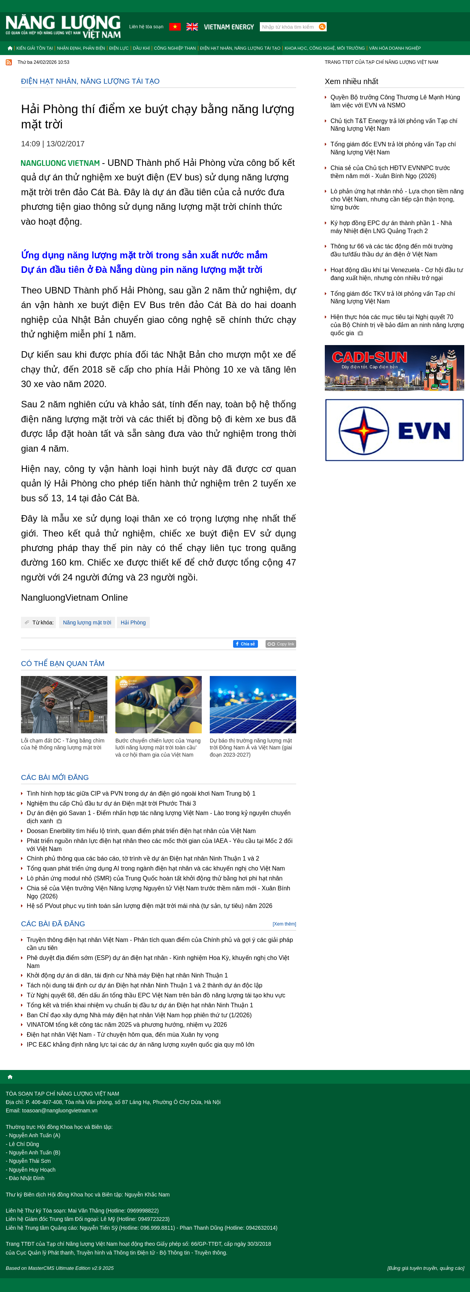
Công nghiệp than (175, 48)
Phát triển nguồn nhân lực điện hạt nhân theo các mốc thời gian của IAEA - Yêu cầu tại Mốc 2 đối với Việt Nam (160, 845)
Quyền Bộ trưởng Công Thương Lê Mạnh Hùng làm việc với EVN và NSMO (395, 101)
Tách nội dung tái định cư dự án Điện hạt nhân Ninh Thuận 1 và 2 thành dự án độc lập (145, 985)
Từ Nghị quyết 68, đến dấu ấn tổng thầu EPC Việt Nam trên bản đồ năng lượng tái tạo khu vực (156, 995)
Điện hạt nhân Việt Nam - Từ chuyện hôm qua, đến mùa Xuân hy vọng (123, 1034)
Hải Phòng (133, 622)
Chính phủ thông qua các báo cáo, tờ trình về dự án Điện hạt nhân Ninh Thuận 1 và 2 (143, 858)
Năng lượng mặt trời (87, 622)
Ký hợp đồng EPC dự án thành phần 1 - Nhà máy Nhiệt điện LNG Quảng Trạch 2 (391, 227)
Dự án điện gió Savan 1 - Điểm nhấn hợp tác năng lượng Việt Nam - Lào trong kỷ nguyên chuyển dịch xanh (159, 817)
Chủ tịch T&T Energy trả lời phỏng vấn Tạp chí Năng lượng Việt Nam (394, 125)
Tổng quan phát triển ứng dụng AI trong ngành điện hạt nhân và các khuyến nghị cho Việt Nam (156, 868)
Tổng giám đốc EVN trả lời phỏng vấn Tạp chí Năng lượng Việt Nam (393, 148)
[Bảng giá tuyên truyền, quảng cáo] (425, 1268)
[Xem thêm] (284, 924)
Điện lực (119, 48)
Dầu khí (141, 48)
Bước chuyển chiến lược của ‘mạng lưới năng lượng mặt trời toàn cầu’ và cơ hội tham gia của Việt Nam (158, 747)
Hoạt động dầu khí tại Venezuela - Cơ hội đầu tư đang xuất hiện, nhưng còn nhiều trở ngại (397, 274)
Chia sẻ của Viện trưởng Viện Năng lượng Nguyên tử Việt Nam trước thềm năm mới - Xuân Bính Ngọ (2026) (158, 892)
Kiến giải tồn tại (34, 48)
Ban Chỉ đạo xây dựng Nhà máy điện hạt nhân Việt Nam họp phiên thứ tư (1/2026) (139, 1015)
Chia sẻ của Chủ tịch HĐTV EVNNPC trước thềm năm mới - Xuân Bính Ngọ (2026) (390, 172)
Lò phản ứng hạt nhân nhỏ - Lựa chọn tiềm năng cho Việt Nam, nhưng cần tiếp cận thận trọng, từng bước (397, 199)
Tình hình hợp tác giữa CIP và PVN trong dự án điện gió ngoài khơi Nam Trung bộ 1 (141, 793)
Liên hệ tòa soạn (146, 26)
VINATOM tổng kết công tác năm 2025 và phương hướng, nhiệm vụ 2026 (127, 1024)
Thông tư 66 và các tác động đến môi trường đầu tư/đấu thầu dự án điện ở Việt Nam (392, 250)
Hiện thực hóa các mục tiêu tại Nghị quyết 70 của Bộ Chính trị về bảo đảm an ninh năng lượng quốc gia (397, 325)
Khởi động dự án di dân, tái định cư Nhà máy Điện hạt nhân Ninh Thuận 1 (127, 975)
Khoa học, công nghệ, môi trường (325, 48)
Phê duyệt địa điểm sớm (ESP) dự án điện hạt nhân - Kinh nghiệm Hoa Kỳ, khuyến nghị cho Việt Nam (158, 962)
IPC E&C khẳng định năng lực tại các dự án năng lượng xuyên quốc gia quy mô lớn (140, 1044)
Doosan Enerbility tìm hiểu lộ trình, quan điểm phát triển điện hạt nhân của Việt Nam (141, 831)
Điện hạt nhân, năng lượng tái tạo (240, 48)
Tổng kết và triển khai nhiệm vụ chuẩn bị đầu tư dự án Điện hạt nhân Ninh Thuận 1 (140, 1005)
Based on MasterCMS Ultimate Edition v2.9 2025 (60, 1268)
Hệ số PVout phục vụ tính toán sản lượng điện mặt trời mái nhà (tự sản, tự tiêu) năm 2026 (149, 906)
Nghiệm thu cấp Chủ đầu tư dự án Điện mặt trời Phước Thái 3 (111, 803)
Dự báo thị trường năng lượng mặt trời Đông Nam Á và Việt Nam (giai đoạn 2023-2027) (251, 747)
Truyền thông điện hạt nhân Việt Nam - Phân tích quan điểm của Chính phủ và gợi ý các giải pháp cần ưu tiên (160, 944)
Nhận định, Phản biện (81, 48)
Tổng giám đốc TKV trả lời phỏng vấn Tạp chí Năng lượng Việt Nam (393, 297)
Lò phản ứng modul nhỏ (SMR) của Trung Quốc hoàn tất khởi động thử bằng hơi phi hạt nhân (154, 878)
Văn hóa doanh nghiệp (395, 48)
